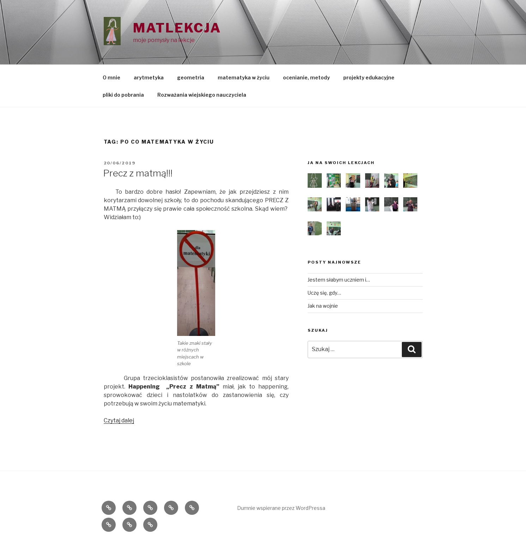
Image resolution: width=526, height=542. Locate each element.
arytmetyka (149, 77)
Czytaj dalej (119, 420)
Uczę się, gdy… (324, 293)
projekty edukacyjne (368, 77)
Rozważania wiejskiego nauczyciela (201, 95)
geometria (190, 77)
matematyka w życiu (244, 77)
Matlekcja (177, 28)
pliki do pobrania (123, 95)
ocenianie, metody (306, 77)
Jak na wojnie (323, 306)
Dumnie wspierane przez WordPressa (281, 508)
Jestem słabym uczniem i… (339, 280)
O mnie (111, 77)
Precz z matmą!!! (138, 173)
